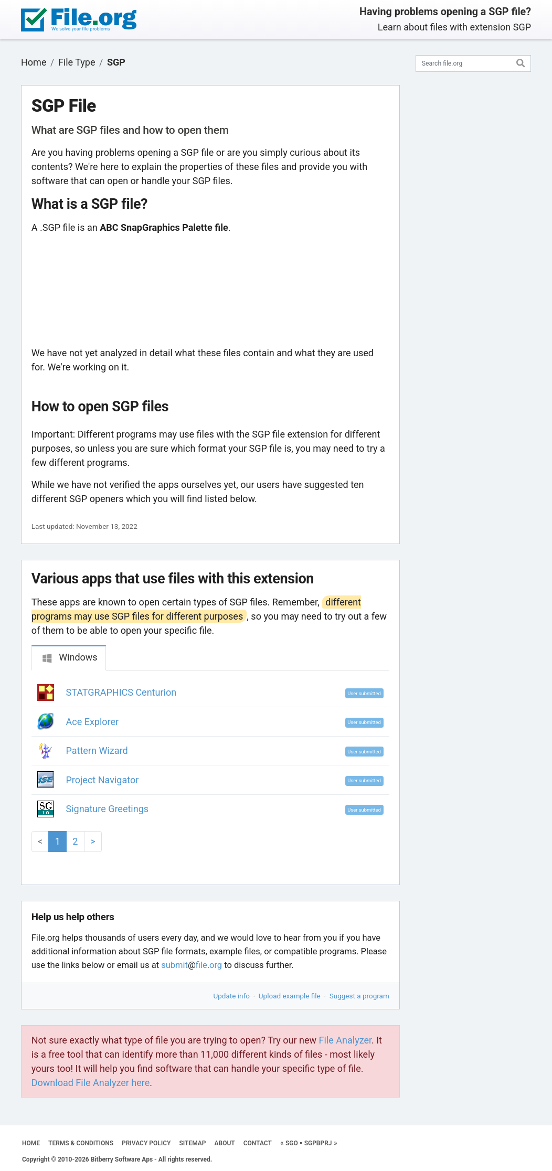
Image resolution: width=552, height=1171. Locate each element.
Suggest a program (359, 996)
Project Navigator (102, 779)
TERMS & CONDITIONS (80, 1143)
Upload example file (290, 996)
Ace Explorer (92, 721)
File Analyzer (345, 1040)
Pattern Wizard (97, 750)
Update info (232, 996)
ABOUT (225, 1143)
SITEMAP (192, 1143)
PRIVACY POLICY (146, 1143)
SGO (291, 1143)
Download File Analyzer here (90, 1082)
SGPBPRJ (318, 1143)
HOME (31, 1143)
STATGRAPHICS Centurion (121, 692)
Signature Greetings (107, 808)
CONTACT (257, 1143)
